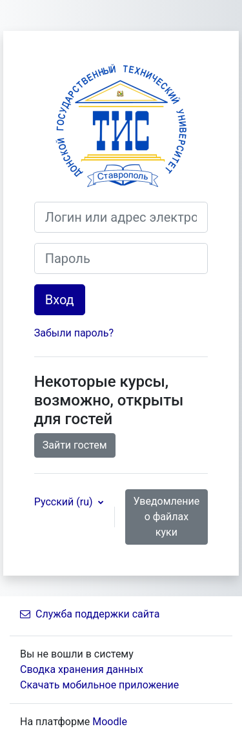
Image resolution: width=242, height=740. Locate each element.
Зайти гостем (75, 445)
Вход (59, 299)
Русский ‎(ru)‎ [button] (65, 502)
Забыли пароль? (74, 333)
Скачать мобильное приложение (99, 685)
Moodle (109, 722)
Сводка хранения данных (81, 669)
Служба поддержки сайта (89, 614)
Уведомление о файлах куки (167, 516)
